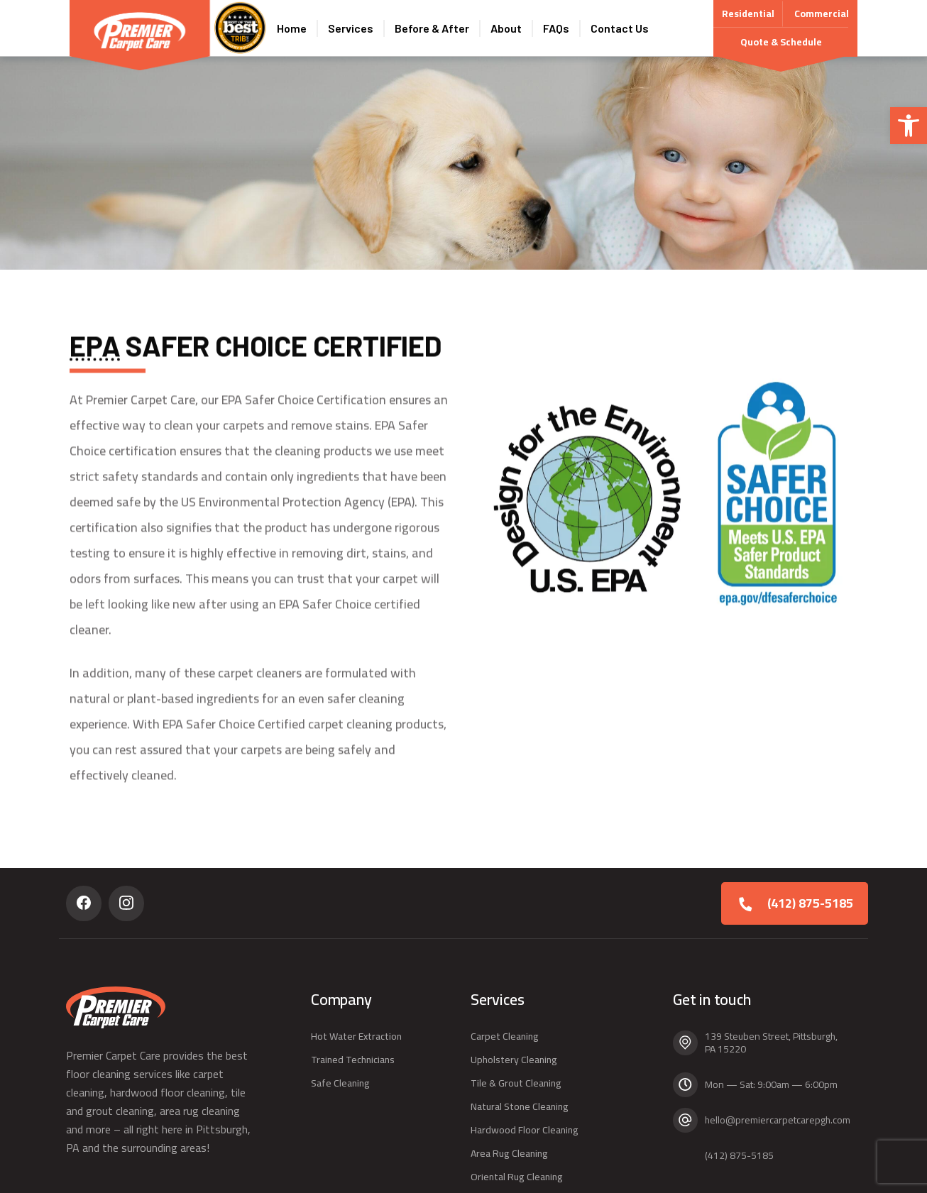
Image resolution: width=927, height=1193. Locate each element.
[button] (908, 125)
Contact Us (620, 28)
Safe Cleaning (340, 1083)
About (506, 28)
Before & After (432, 28)
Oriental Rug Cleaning (517, 1176)
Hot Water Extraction (356, 1036)
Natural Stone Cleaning (520, 1106)
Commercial (821, 13)
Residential (748, 15)
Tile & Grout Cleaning (516, 1083)
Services (350, 28)
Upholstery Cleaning (514, 1059)
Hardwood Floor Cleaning (524, 1130)
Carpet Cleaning (505, 1036)
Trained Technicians (353, 1059)
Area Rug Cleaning (509, 1153)
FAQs (556, 28)
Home (292, 28)
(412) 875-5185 (810, 903)
